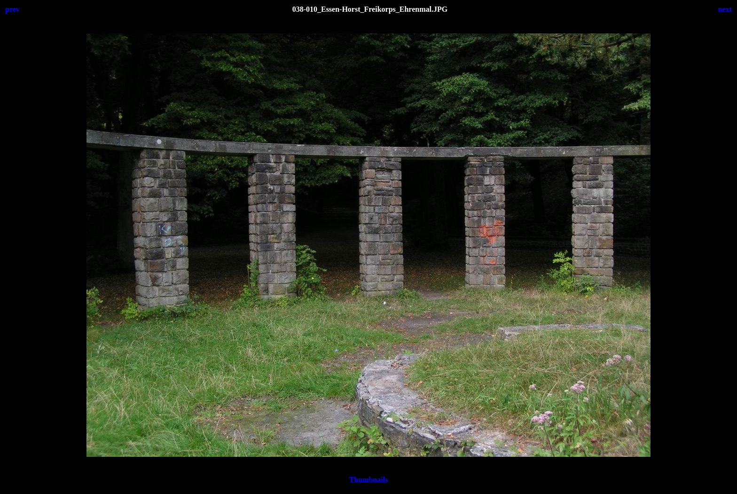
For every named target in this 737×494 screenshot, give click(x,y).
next (725, 9)
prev (12, 9)
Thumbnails (368, 480)
